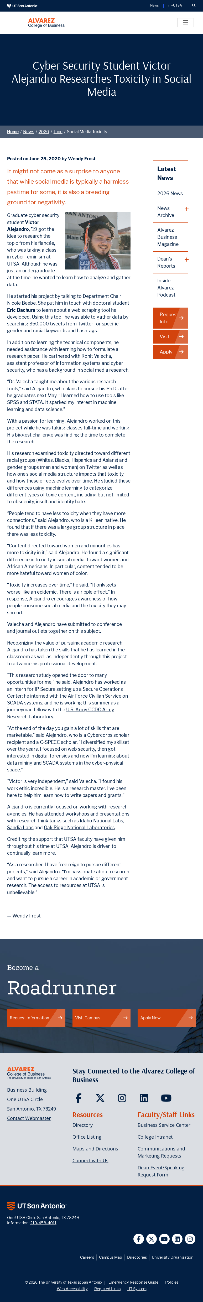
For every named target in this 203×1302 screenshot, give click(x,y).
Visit (172, 336)
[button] (194, 6)
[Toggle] (185, 22)
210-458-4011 (43, 1223)
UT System (137, 1289)
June (58, 131)
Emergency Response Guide (133, 1282)
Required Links (107, 1289)
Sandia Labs (20, 827)
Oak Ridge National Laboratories (79, 827)
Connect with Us (90, 1160)
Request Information (36, 1017)
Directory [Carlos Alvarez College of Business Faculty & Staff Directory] (82, 1125)
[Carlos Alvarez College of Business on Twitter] (101, 1100)
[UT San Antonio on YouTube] (164, 1239)
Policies (171, 1282)
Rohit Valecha (96, 356)
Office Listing (86, 1137)
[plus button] (170, 212)
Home (13, 131)
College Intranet (155, 1137)
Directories (137, 1257)
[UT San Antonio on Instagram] (190, 1239)
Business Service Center (164, 1125)
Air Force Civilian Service (94, 696)
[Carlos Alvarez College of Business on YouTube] (167, 1100)
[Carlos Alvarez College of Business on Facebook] (80, 1100)
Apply (172, 351)
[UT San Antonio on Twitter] (151, 1239)
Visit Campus (101, 1017)
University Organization (173, 1257)
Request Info (172, 318)
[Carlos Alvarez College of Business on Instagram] (123, 1100)
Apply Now (166, 1017)
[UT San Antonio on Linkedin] (177, 1239)
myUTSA (175, 5)
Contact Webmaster (29, 1118)
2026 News (170, 193)
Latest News (166, 173)
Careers (87, 1257)
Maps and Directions (95, 1148)
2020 (44, 131)
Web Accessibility (72, 1289)
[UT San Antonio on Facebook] (138, 1239)
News (28, 131)
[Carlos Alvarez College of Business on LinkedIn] (145, 1100)
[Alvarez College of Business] (46, 22)
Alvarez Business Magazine (168, 237)
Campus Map (110, 1257)
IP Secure (45, 689)
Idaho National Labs (101, 820)
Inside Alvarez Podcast (166, 288)
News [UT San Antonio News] (154, 5)
